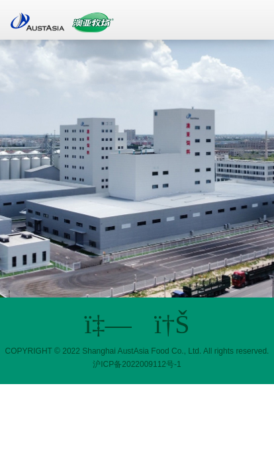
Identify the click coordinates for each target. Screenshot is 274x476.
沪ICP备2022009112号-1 (137, 364)
